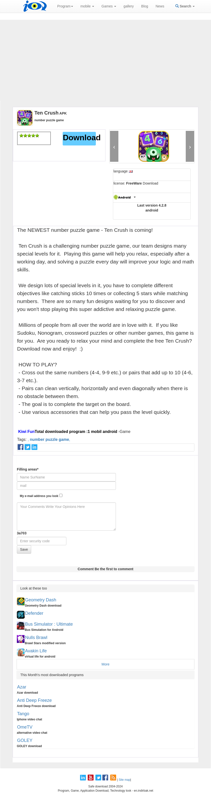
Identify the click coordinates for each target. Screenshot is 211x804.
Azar (21, 687)
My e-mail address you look (41, 496)
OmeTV (24, 727)
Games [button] (109, 6)
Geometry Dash (40, 599)
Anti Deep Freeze (34, 700)
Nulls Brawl (36, 637)
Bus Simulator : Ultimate (49, 624)
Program (65, 6)
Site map (124, 779)
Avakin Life (36, 650)
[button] (114, 146)
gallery (129, 6)
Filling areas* (27, 469)
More (105, 664)
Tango (23, 713)
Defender (34, 613)
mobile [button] (87, 6)
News (160, 6)
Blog (144, 6)
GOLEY (24, 740)
